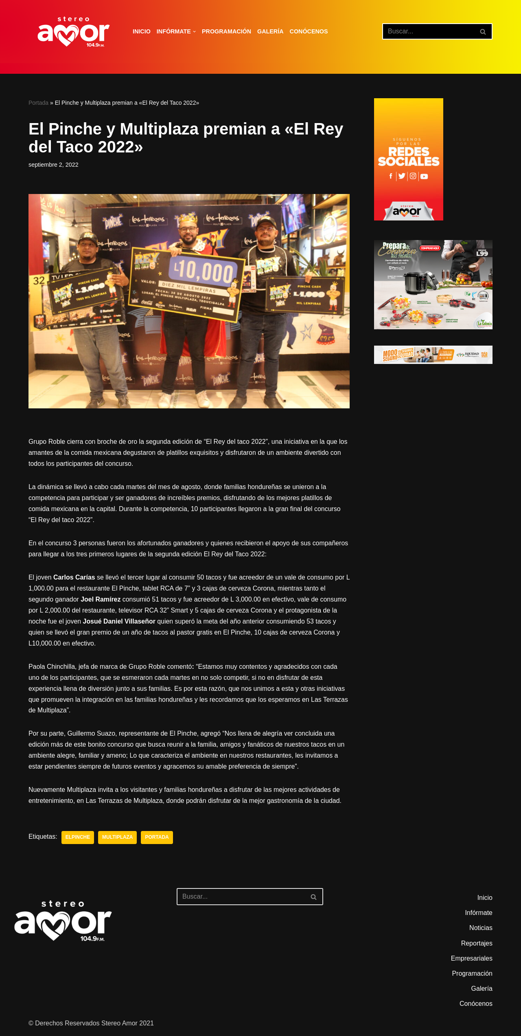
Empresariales (472, 960)
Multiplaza (118, 840)
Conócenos (309, 31)
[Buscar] (428, 31)
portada (157, 840)
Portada (38, 102)
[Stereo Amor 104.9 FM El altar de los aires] (73, 31)
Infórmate (479, 915)
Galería (271, 31)
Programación (227, 31)
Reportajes (477, 945)
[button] (194, 31)
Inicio (142, 31)
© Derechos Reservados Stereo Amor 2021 (91, 1025)
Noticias (481, 930)
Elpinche (78, 840)
